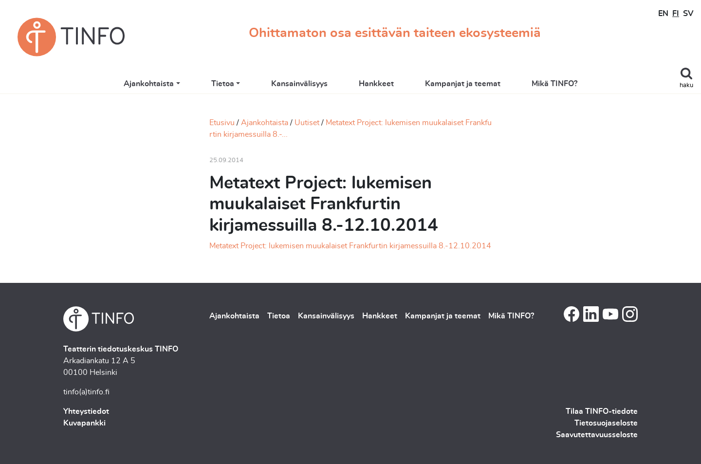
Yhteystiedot (86, 411)
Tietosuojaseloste (606, 423)
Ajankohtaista (149, 84)
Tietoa (222, 84)
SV (688, 14)
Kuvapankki (84, 423)
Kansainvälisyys (299, 84)
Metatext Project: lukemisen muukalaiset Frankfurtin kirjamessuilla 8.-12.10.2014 (350, 246)
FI (675, 14)
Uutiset (307, 123)
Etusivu (222, 123)
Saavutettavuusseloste (597, 435)
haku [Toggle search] (686, 85)
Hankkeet (376, 84)
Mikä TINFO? (554, 84)
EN (663, 14)
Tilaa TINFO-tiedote (602, 411)
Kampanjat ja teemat (462, 84)
